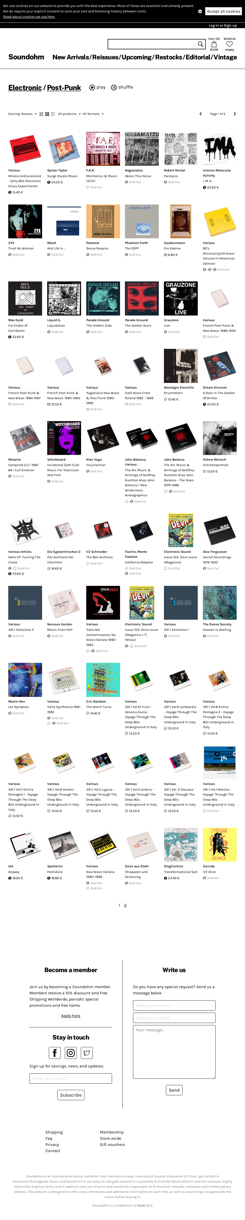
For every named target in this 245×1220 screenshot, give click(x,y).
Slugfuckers (173, 866)
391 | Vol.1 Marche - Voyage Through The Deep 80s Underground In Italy (219, 797)
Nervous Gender (59, 624)
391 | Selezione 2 (21, 630)
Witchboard (56, 459)
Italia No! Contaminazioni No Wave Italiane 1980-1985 (101, 637)
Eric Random (96, 701)
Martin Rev (16, 701)
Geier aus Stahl (137, 866)
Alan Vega (94, 459)
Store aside (110, 1138)
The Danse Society (217, 624)
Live (167, 325)
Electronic (25, 87)
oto (10, 866)
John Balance (135, 459)
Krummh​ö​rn (173, 393)
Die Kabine (172, 248)
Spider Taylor (57, 170)
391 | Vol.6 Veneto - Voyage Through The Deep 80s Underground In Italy (63, 797)
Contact (52, 1150)
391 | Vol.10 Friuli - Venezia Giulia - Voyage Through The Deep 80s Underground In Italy (141, 717)
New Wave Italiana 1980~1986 (100, 874)
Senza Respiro (97, 248)
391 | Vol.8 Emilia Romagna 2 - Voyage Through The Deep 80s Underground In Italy (218, 717)
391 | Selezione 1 (176, 630)
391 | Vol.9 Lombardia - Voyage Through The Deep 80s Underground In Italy (180, 714)
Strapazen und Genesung (136, 874)
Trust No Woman (21, 248)
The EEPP (132, 248)
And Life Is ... (56, 248)
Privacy (52, 1144)
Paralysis (171, 176)
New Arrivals (70, 57)
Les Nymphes (18, 707)
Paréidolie (55, 872)
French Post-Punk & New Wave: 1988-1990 (219, 328)
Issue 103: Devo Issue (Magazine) (180, 559)
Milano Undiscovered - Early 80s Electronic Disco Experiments (24, 181)
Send (174, 1090)
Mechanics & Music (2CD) (101, 178)
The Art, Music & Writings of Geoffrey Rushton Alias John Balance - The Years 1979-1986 (179, 475)
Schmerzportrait (215, 465)
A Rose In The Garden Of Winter (219, 395)
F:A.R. (90, 170)
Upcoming (137, 57)
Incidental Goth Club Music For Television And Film (63, 470)
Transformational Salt (180, 872)
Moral (51, 243)
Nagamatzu (134, 170)
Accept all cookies (223, 11)
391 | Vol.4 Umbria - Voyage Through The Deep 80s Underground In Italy (141, 797)
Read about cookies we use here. (29, 16)
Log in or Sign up (223, 25)
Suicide (209, 866)
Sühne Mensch (214, 459)
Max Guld (15, 320)
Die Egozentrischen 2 (64, 552)
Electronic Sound (177, 552)
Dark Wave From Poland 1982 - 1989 (139, 395)
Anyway (13, 872)
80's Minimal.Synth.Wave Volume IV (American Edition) (219, 255)
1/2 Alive (209, 872)
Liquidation (56, 325)
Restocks (168, 57)
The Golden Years (138, 325)
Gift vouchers (112, 1144)
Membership (112, 1132)
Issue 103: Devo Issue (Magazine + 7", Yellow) (141, 635)
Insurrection (96, 465)
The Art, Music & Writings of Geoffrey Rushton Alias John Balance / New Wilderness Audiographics (140, 482)
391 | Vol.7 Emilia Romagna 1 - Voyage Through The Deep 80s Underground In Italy (23, 800)
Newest (22, 113)
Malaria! (14, 459)
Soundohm (26, 56)
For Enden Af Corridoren (17, 328)
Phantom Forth (136, 243)
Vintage (225, 57)
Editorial (198, 57)
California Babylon (139, 562)
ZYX (11, 243)
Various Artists (19, 552)
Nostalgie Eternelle (179, 387)
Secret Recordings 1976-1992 (217, 559)
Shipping (54, 1132)
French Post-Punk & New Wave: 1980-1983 (63, 395)
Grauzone (171, 320)
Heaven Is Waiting (217, 630)
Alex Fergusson (215, 552)
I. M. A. (207, 181)
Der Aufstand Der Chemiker (60, 559)
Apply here (70, 1015)
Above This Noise (138, 176)
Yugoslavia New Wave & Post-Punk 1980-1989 (102, 398)
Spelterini (55, 866)
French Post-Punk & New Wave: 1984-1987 (24, 395)
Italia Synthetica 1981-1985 (64, 709)
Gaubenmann (174, 243)
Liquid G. (54, 320)
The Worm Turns (99, 707)
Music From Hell (60, 630)
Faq (48, 1138)
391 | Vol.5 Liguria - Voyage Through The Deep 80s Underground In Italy (102, 797)
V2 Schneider (96, 552)
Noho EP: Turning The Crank (24, 559)
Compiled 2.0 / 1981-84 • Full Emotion (23, 467)
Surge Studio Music (62, 176)
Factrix (130, 552)
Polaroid (92, 243)
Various (14, 170)
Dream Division (215, 387)
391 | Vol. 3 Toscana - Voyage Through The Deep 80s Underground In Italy (180, 797)
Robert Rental (174, 170)
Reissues (105, 57)
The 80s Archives (99, 557)
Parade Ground (97, 320)
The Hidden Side (99, 325)
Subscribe (71, 1095)
